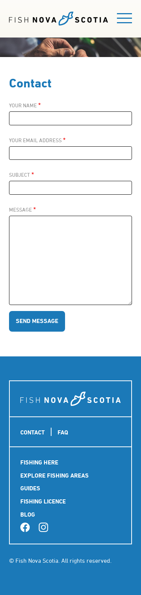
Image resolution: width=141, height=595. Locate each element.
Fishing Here (39, 462)
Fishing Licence (43, 501)
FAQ (63, 432)
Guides (30, 488)
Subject (19, 175)
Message (20, 210)
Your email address (35, 140)
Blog (27, 514)
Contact (32, 432)
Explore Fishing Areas (54, 475)
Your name (23, 105)
